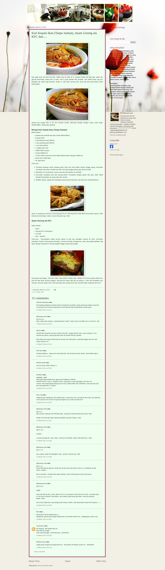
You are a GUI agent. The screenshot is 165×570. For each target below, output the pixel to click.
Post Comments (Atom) (45, 565)
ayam (38, 292)
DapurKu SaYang (51, 9)
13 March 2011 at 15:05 (44, 519)
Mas (37, 512)
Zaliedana (41, 319)
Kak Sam (39, 350)
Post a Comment (39, 552)
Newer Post (34, 561)
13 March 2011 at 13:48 (44, 441)
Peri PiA (40, 450)
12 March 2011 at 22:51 (44, 356)
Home (68, 561)
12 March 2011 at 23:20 (44, 368)
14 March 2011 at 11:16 (44, 547)
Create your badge (114, 149)
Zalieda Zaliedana (42, 302)
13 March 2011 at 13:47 (44, 420)
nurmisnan (40, 526)
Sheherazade (40, 362)
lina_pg (40, 466)
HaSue (38, 330)
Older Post (101, 561)
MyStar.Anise (40, 542)
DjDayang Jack (41, 316)
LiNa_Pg (39, 395)
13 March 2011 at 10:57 (44, 402)
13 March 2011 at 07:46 (44, 388)
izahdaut (39, 375)
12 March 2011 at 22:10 (44, 344)
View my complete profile (118, 135)
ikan (42, 292)
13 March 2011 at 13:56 (44, 505)
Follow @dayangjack (116, 155)
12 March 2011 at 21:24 (44, 310)
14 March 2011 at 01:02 (44, 535)
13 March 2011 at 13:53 (44, 477)
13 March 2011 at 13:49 (44, 457)
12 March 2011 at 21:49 (44, 324)
